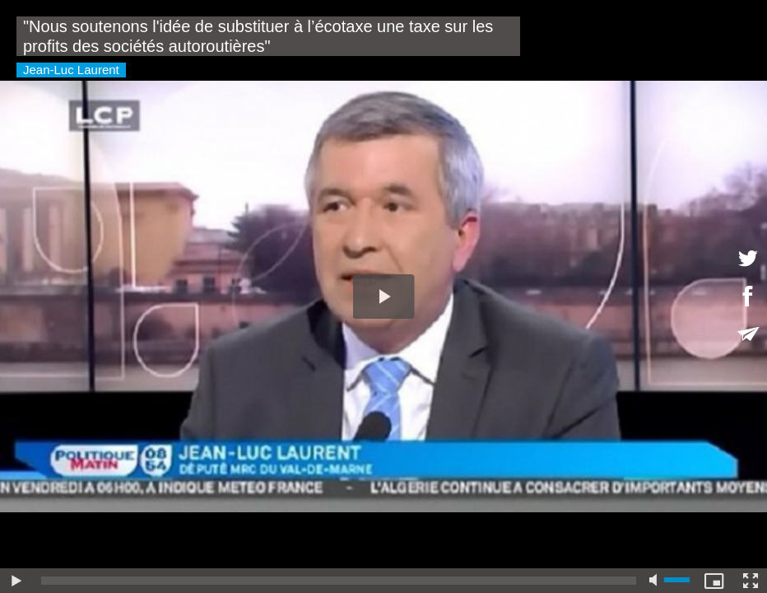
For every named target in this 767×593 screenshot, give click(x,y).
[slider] (338, 581)
